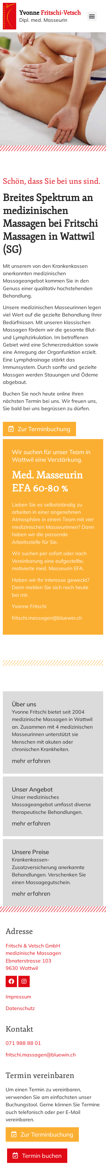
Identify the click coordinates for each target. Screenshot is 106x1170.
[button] (92, 16)
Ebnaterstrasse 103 (28, 960)
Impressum (18, 996)
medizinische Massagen (33, 953)
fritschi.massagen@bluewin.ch (41, 1054)
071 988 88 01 (23, 1043)
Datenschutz (20, 1008)
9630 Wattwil (22, 968)
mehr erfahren (31, 760)
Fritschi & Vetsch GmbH (33, 945)
